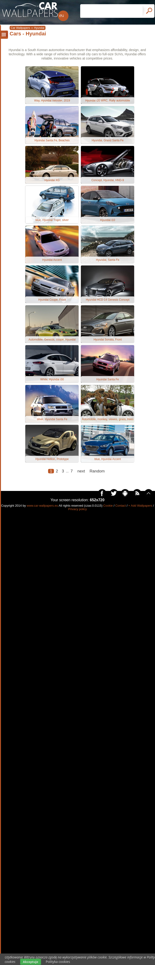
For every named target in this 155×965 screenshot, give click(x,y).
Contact (120, 505)
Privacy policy (77, 509)
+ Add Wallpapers (140, 505)
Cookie (108, 505)
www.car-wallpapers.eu (42, 505)
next (81, 471)
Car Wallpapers (20, 28)
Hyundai (39, 28)
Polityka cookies (58, 961)
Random (97, 471)
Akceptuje (30, 962)
